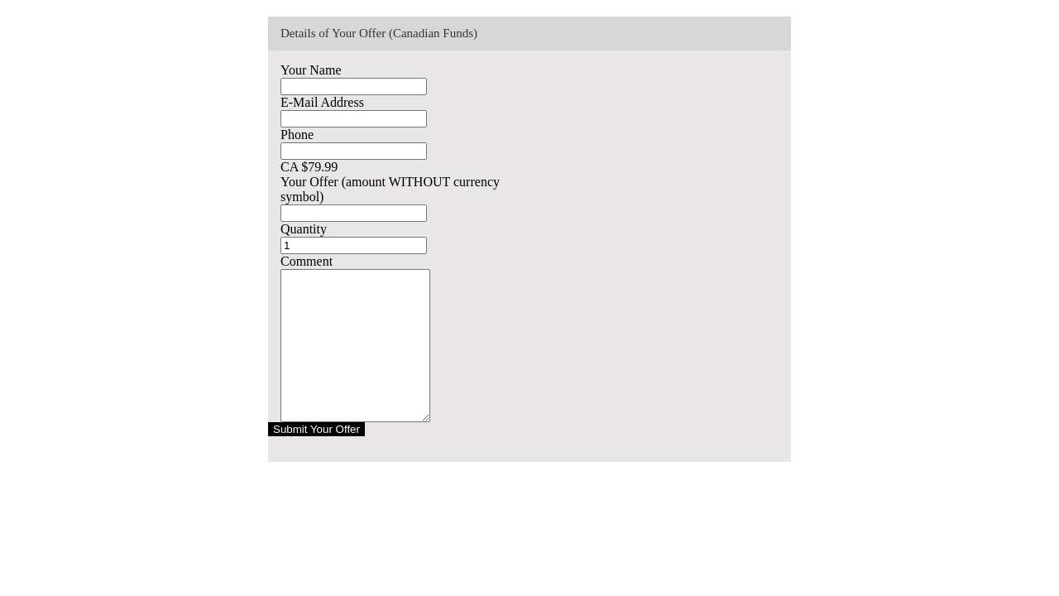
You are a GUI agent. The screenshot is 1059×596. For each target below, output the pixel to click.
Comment (306, 261)
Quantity (303, 229)
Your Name (310, 70)
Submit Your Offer (316, 429)
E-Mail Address (322, 102)
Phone (297, 134)
